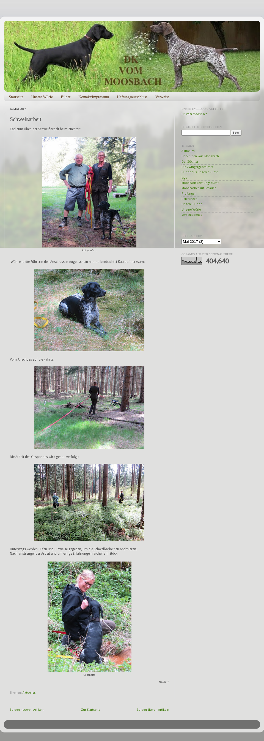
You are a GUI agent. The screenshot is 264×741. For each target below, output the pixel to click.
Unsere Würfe (42, 97)
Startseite (16, 97)
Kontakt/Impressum (93, 97)
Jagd (184, 177)
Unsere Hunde (192, 204)
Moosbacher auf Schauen (199, 188)
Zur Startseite (90, 710)
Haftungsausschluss (132, 97)
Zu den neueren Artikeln (27, 710)
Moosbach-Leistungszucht (200, 183)
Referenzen (189, 199)
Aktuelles (29, 692)
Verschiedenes (192, 215)
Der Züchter (190, 162)
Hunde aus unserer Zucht (200, 172)
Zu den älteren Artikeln (153, 710)
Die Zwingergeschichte (197, 167)
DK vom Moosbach (194, 114)
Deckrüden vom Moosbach (200, 156)
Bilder (65, 97)
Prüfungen (189, 193)
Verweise (162, 97)
